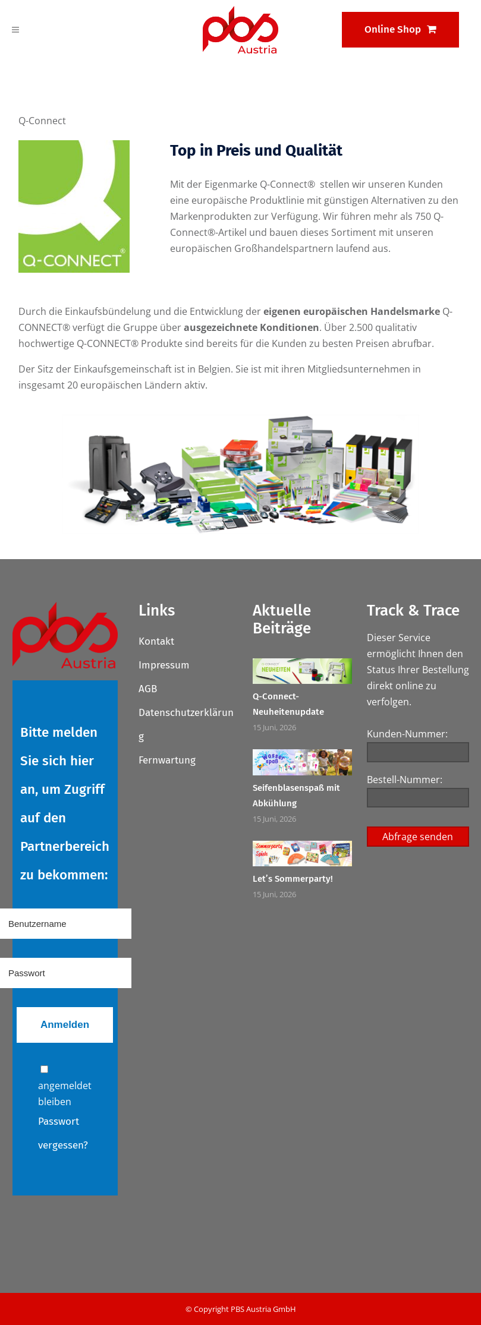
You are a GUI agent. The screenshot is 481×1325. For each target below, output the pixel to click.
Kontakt (156, 641)
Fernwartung (167, 760)
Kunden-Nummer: (407, 733)
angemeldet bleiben (65, 1086)
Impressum (164, 665)
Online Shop (400, 29)
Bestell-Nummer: (404, 779)
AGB (148, 689)
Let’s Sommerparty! (293, 878)
